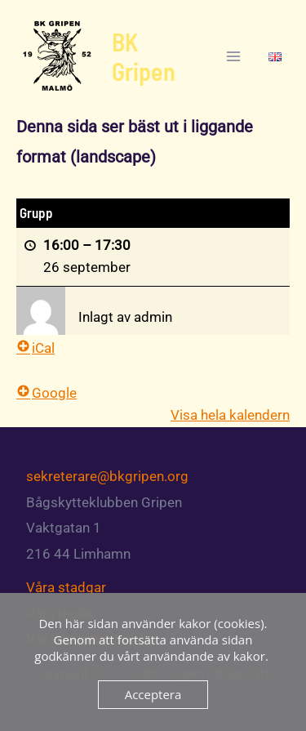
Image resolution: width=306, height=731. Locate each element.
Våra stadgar (66, 587)
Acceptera (153, 694)
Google (46, 393)
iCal (35, 348)
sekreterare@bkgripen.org (107, 476)
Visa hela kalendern (230, 415)
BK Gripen (143, 56)
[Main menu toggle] (234, 56)
